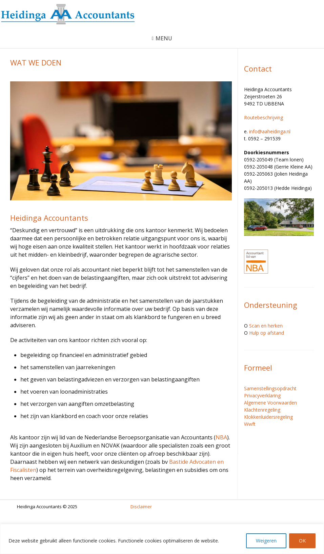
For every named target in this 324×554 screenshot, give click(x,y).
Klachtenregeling (262, 410)
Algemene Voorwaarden (270, 402)
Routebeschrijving (263, 117)
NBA (221, 437)
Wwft (250, 424)
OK (302, 540)
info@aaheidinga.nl (269, 131)
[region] (162, 539)
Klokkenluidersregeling (268, 417)
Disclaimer (141, 506)
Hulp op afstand (266, 333)
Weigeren (266, 540)
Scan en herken (266, 325)
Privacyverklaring (262, 395)
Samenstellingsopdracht (270, 388)
